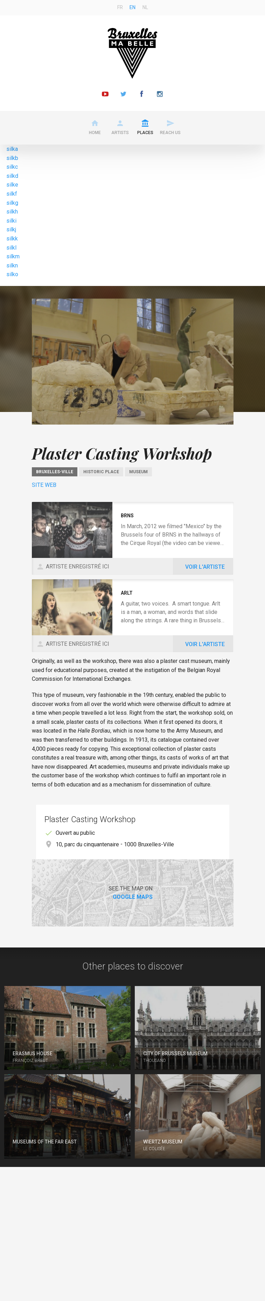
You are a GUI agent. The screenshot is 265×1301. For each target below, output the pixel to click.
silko (12, 274)
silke (12, 184)
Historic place (101, 471)
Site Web (44, 485)
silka (12, 149)
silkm (13, 256)
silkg (12, 203)
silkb (12, 158)
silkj (11, 229)
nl (145, 7)
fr (120, 7)
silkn (12, 265)
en (132, 7)
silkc (12, 166)
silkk (12, 238)
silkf (11, 193)
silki (11, 220)
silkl (11, 247)
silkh (12, 211)
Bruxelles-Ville (54, 471)
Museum (138, 471)
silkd (12, 176)
